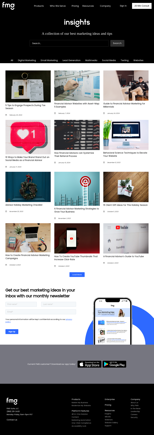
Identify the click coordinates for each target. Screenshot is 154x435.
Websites (138, 60)
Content (75, 388)
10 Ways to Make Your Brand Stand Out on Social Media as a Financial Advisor (27, 159)
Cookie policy (71, 411)
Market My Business (80, 374)
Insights (108, 385)
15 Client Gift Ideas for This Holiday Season (125, 205)
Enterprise (110, 370)
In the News (135, 380)
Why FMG (135, 377)
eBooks (108, 388)
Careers (134, 386)
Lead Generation (72, 60)
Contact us (12, 391)
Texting (125, 60)
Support (108, 397)
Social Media (109, 60)
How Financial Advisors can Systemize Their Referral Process (74, 154)
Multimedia (91, 60)
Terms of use (86, 411)
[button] (77, 274)
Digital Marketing (27, 60)
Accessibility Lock (79, 397)
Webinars (109, 391)
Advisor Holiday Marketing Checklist (23, 204)
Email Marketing (49, 60)
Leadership (135, 383)
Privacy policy (57, 411)
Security (134, 389)
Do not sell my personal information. (84, 421)
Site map (99, 411)
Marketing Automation (81, 391)
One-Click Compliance (81, 394)
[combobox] (69, 43)
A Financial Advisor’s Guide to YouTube (123, 256)
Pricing (108, 376)
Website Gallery (111, 394)
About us (134, 374)
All (12, 60)
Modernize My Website (81, 377)
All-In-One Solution (80, 385)
